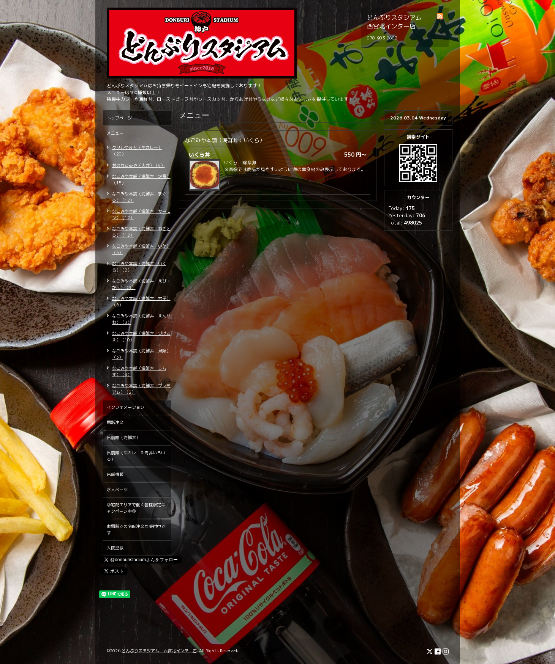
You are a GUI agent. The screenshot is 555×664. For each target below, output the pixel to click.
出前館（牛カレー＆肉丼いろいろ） (136, 456)
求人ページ (117, 490)
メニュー (115, 133)
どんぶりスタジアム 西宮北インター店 (159, 651)
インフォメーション (125, 407)
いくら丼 (199, 154)
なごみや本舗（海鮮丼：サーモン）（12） (141, 214)
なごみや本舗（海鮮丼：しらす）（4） (139, 371)
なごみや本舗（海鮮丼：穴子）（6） (141, 301)
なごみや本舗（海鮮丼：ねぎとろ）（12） (141, 232)
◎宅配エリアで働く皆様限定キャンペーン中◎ (136, 508)
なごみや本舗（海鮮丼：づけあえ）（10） (141, 336)
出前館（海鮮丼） (123, 438)
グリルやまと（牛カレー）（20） (137, 150)
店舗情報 (115, 474)
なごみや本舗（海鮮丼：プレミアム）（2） (141, 389)
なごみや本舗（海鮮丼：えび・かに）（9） (141, 284)
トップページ (119, 118)
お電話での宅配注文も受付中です (136, 529)
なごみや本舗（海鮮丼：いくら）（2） (139, 267)
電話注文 (115, 422)
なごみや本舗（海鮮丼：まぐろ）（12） (139, 197)
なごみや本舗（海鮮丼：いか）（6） (141, 249)
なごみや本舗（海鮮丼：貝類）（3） (141, 354)
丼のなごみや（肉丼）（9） (138, 165)
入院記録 (115, 548)
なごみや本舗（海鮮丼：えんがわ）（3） (141, 319)
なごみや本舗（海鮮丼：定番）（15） (141, 179)
